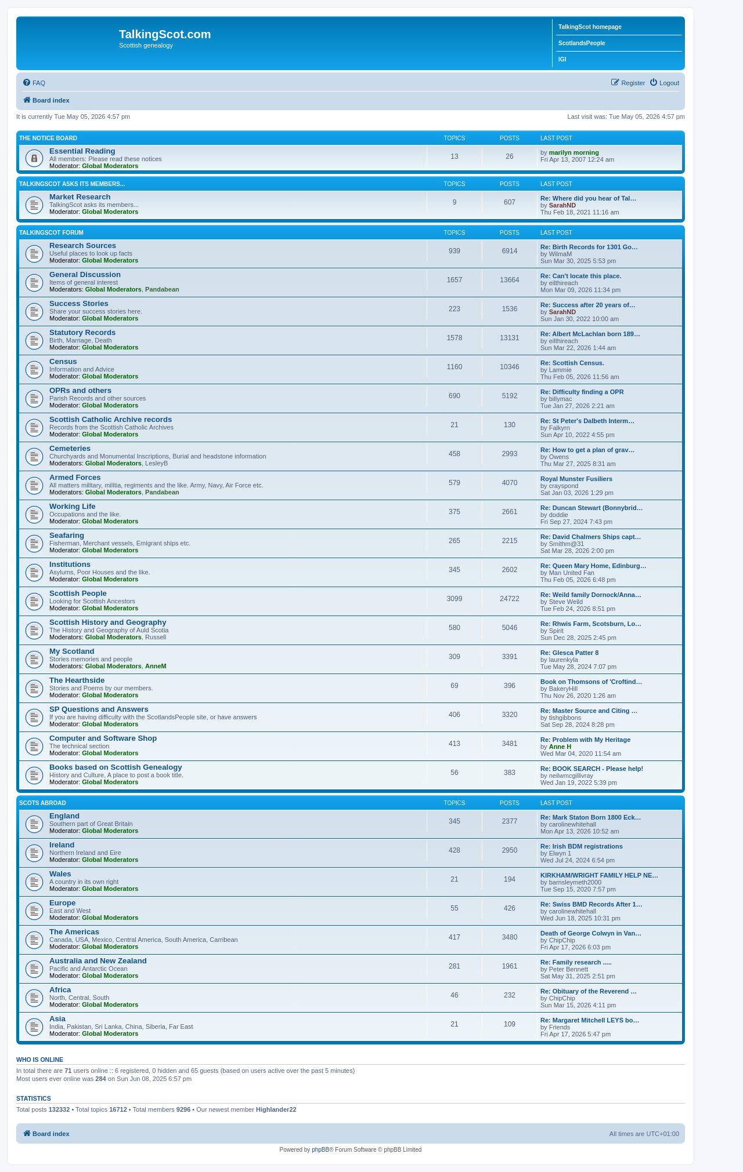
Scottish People (78, 593)
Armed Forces (75, 477)
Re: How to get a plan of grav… (587, 449)
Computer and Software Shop (103, 738)
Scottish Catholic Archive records (110, 419)
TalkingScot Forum (51, 233)
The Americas (74, 931)
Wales (60, 873)
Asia (57, 1018)
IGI (562, 59)
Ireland (61, 844)
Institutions (70, 564)
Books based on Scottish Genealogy (115, 767)
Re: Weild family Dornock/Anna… (590, 594)
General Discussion (85, 274)
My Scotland (72, 651)
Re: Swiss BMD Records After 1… (591, 904)
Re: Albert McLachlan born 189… (590, 333)
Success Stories (79, 303)
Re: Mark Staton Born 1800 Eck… (590, 817)
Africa (60, 989)
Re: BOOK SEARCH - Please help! (591, 768)
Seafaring (66, 535)
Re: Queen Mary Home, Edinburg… (593, 565)
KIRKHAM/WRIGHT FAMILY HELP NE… (599, 875)
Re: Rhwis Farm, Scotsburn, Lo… (590, 623)
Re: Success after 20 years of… (588, 304)
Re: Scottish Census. (572, 362)
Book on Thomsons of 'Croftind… (591, 681)
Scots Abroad (42, 803)
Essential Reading (82, 151)
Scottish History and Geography (108, 622)
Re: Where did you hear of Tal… (588, 198)
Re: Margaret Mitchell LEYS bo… (590, 1020)
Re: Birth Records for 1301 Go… (589, 246)
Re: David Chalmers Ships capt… (590, 536)
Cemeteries (70, 448)
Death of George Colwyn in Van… (590, 933)
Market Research (80, 196)
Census (63, 361)
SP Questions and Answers (99, 709)
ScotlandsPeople (581, 43)
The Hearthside (76, 680)
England (64, 815)
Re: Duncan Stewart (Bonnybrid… (591, 507)
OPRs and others (80, 390)
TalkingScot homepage (590, 27)
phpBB (320, 1149)
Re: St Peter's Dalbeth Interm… (587, 420)
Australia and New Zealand (98, 960)
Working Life (72, 506)
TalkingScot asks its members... (72, 184)
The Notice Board (48, 138)
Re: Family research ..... (576, 962)
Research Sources (82, 245)
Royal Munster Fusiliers (576, 478)
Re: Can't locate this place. (581, 275)
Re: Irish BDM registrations (581, 846)
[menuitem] (33, 83)
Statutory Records (82, 332)
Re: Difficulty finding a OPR (582, 391)
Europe (62, 902)
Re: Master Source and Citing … (588, 710)
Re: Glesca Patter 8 (569, 652)
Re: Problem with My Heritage (585, 739)
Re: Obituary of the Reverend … (588, 991)
